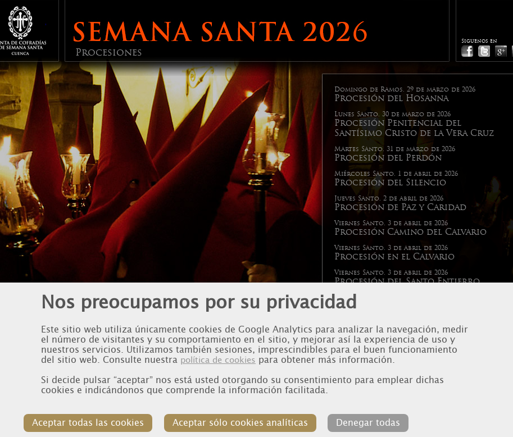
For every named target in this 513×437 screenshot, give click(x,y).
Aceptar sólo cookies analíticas (251, 415)
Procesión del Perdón (388, 158)
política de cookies (218, 347)
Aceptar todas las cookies (105, 415)
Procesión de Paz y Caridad (400, 207)
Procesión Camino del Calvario (410, 232)
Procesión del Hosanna (391, 98)
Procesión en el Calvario (394, 257)
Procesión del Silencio (390, 182)
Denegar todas (374, 415)
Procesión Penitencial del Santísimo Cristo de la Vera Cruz (414, 128)
